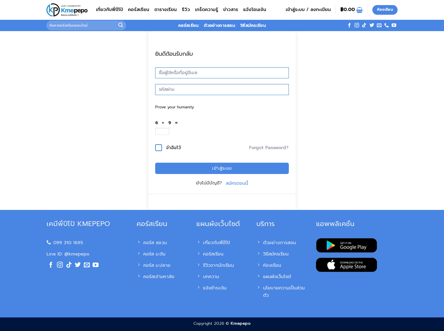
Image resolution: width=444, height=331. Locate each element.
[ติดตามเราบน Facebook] (349, 25)
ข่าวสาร (230, 9)
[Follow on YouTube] (394, 25)
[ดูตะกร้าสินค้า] (351, 9)
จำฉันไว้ (173, 147)
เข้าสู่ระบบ (222, 168)
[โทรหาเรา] (386, 25)
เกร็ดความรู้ (206, 9)
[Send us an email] (379, 25)
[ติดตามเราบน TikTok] (364, 25)
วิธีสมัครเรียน (253, 25)
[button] (308, 9)
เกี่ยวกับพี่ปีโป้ (109, 9)
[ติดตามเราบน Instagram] (357, 25)
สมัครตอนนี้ (237, 183)
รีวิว (186, 9)
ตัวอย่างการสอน (219, 25)
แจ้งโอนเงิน (254, 9)
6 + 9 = (167, 123)
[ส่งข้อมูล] (121, 25)
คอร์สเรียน (138, 9)
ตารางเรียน (165, 9)
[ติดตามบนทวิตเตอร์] (372, 25)
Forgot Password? (269, 147)
